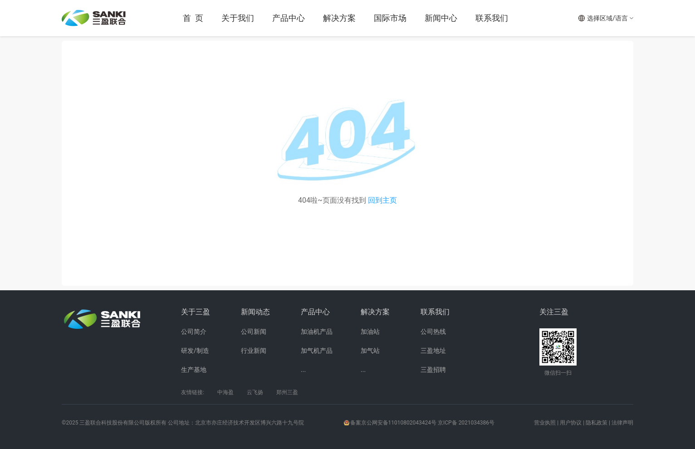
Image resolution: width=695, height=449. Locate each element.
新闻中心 (441, 18)
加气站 (370, 350)
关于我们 (237, 18)
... (303, 369)
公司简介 (193, 331)
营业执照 (545, 423)
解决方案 (339, 18)
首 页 (193, 18)
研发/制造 (195, 350)
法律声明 (622, 423)
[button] (605, 18)
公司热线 (433, 331)
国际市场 (390, 18)
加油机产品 (317, 331)
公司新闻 (253, 331)
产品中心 (288, 18)
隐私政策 (596, 423)
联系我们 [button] (491, 18)
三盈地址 (433, 350)
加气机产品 (317, 350)
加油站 (370, 331)
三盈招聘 (433, 369)
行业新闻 (253, 350)
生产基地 (193, 369)
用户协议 (571, 423)
